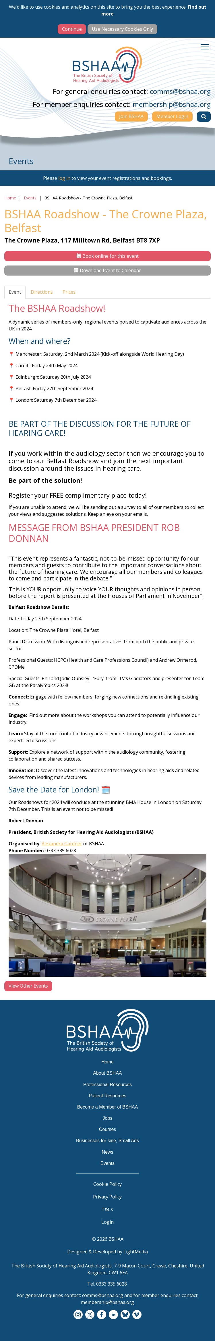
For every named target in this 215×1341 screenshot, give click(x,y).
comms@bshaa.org (180, 91)
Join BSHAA (131, 116)
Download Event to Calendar (107, 270)
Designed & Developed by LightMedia (107, 1251)
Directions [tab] (42, 292)
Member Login (172, 116)
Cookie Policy (107, 1184)
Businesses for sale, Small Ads (107, 1140)
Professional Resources (107, 1084)
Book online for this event (108, 256)
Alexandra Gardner (62, 843)
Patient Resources (107, 1095)
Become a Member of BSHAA (107, 1107)
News (107, 1152)
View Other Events (28, 986)
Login (107, 1222)
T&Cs (107, 1209)
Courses (107, 1129)
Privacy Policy (107, 1197)
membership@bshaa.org (172, 104)
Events (30, 198)
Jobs (108, 1118)
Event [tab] (15, 292)
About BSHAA (107, 1073)
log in (64, 178)
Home (10, 198)
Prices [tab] (69, 292)
